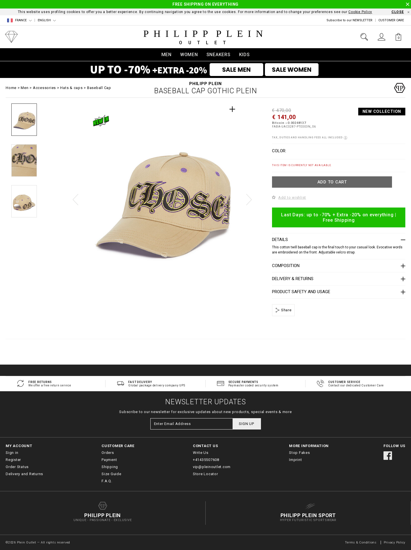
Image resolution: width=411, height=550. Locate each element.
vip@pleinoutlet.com (212, 467)
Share (286, 310)
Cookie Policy (360, 12)
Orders (108, 452)
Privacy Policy (395, 542)
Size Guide (111, 474)
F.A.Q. (107, 481)
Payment (109, 460)
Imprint (295, 460)
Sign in (12, 452)
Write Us (200, 452)
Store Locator (205, 474)
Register (13, 460)
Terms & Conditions (361, 542)
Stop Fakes (299, 452)
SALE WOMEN (291, 69)
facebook (387, 455)
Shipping (110, 467)
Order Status (17, 467)
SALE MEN (236, 69)
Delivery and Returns (24, 474)
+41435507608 (206, 460)
